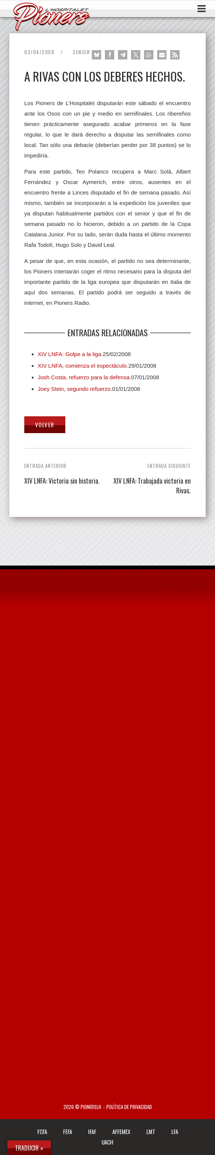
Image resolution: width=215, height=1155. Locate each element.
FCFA (42, 1131)
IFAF (92, 1131)
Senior (81, 52)
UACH (107, 1142)
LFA (174, 1131)
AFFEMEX (121, 1131)
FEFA (67, 1131)
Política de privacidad (129, 1106)
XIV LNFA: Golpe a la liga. (70, 354)
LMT (150, 1131)
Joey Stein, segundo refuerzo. (75, 389)
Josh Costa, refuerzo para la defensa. (84, 377)
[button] (96, 54)
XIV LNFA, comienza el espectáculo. (83, 365)
